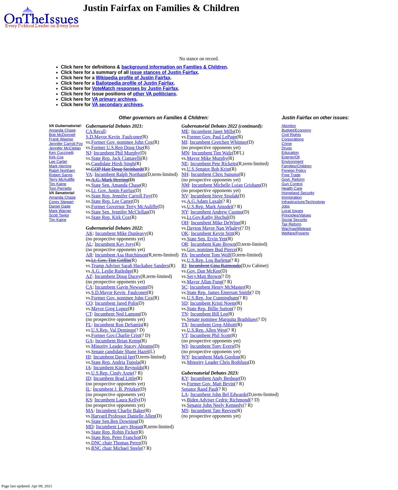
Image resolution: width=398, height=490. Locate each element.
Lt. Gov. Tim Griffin (110, 260)
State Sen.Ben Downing (114, 421)
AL (89, 244)
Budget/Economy (296, 130)
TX (184, 324)
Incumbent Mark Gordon (215, 356)
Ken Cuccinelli (61, 152)
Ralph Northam (62, 170)
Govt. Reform (292, 179)
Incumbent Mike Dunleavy (121, 233)
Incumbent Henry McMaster (217, 287)
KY (184, 378)
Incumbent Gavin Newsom (120, 287)
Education (290, 152)
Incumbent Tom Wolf (210, 254)
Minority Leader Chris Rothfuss (217, 362)
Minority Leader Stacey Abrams (122, 346)
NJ (88, 152)
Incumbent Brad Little (114, 378)
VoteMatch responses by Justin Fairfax (135, 88)
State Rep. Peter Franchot (115, 437)
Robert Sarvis (61, 175)
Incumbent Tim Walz (212, 152)
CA (89, 287)
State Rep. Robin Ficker (114, 432)
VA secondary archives (117, 104)
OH (184, 222)
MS (184, 410)
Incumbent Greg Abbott (213, 324)
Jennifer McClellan (65, 148)
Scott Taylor (59, 215)
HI (88, 356)
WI (184, 346)
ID (88, 378)
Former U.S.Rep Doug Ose (117, 147)
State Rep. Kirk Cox (110, 217)
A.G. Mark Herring (109, 179)
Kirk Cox (56, 157)
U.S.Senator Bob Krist (208, 168)
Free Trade (291, 175)
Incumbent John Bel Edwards (218, 394)
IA (88, 367)
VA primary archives (114, 99)
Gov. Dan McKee (204, 270)
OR (184, 244)
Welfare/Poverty (295, 233)
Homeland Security (297, 193)
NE (184, 163)
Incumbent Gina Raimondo (215, 265)
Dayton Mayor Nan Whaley (213, 228)
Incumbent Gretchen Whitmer (218, 142)
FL (88, 324)
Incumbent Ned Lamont (117, 313)
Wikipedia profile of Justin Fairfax (133, 77)
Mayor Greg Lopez (109, 308)
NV (184, 195)
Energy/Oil (290, 157)
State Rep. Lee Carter (111, 201)
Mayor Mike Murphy (207, 158)
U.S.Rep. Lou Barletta (208, 260)
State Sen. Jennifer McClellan (119, 211)
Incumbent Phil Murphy (117, 152)
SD (184, 303)
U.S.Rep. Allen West (206, 330)
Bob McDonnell (62, 134)
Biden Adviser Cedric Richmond (218, 399)
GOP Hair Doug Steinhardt (117, 168)
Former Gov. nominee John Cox (122, 142)
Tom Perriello (60, 188)
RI (183, 265)
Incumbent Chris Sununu (215, 174)
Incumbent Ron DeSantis (118, 324)
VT (184, 335)
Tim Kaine (57, 184)
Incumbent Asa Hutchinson (121, 254)
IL (88, 389)
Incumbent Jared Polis (116, 303)
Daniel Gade (60, 206)
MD (90, 426)
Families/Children (296, 166)
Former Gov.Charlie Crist (115, 335)
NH (184, 174)
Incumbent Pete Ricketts (213, 163)
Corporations (292, 139)
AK (89, 233)
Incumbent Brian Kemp (117, 340)
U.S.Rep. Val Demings (112, 330)
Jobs (285, 206)
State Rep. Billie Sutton (209, 308)
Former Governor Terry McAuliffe (124, 206)
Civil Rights (291, 134)
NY (184, 211)
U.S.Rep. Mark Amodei (209, 206)
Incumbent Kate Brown (213, 244)
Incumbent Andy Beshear (214, 378)
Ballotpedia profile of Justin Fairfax (135, 83)
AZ (89, 276)
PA (184, 254)
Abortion (288, 125)
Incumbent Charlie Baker (120, 410)
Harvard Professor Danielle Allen (123, 415)
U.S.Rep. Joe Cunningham (212, 297)
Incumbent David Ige (113, 356)
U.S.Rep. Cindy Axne (112, 372)
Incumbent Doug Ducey (118, 276)
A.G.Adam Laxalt (204, 201)
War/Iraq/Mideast (296, 228)
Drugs (286, 148)
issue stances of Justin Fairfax (164, 72)
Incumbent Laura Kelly (116, 399)
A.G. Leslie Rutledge (111, 270)
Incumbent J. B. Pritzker (116, 389)
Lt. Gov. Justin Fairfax (112, 190)
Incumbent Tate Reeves (213, 410)
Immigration (291, 197)
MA (90, 410)
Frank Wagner (61, 139)
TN (184, 313)
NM (185, 185)
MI (184, 142)
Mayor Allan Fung (204, 281)
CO (89, 303)
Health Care (291, 188)
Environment (292, 161)
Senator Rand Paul (199, 389)
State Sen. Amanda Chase (115, 185)
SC (184, 287)
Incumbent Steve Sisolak (214, 195)
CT (89, 313)
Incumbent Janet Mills (212, 131)
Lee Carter (58, 161)
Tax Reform (291, 224)
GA (89, 340)
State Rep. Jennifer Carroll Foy (121, 195)
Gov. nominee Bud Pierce (211, 249)
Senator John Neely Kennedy (215, 405)
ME (185, 131)
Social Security (294, 219)
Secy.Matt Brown (204, 276)
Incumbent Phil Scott (210, 335)
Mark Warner (60, 210)
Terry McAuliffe (62, 179)
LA (184, 394)
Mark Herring (60, 166)
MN (185, 152)
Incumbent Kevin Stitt (212, 233)
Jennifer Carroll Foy (66, 143)
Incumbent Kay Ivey (114, 244)
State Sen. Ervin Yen (206, 238)
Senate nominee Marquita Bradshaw (221, 319)
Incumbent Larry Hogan (119, 426)
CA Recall (95, 131)
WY (185, 356)
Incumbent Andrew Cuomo (216, 211)
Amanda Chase (62, 130)
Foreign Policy (293, 170)
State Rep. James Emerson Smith (218, 292)
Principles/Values (296, 215)
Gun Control (291, 184)
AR (89, 254)
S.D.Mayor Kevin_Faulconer (113, 136)
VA (89, 174)
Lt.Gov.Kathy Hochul (208, 217)
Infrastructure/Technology (303, 202)
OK (184, 233)
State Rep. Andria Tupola (115, 362)
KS (89, 399)
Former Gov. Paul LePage (212, 136)
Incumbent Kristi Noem (212, 303)
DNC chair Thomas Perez (115, 442)
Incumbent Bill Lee (208, 313)
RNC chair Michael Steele (116, 448)
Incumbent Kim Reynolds (118, 367)
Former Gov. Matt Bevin (210, 383)
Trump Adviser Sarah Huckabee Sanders (130, 265)
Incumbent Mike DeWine (215, 222)
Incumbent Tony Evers (211, 346)
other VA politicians (154, 93)
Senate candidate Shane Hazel (120, 351)
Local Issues (292, 210)
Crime (286, 143)
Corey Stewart (61, 202)
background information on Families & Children (174, 66)
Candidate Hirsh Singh (113, 163)
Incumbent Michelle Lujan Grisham (226, 185)
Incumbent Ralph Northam (120, 174)
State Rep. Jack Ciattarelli (116, 158)
